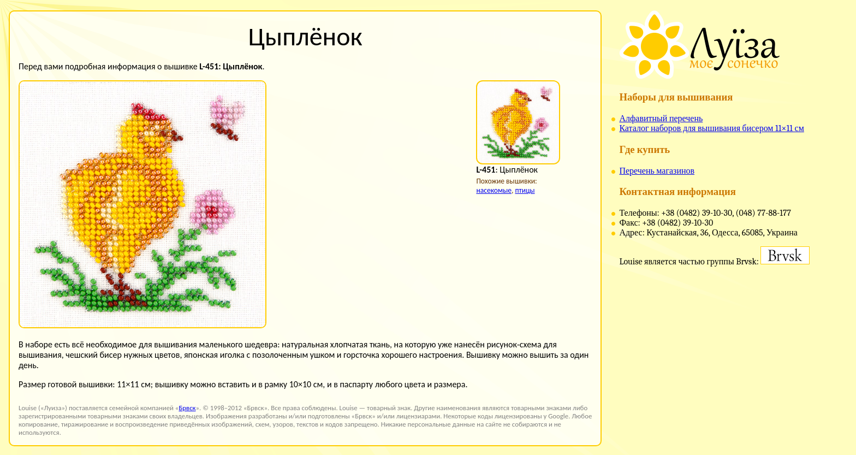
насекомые (494, 190)
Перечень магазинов (656, 171)
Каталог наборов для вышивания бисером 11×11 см (711, 128)
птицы (524, 190)
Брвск (187, 408)
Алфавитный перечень (661, 118)
